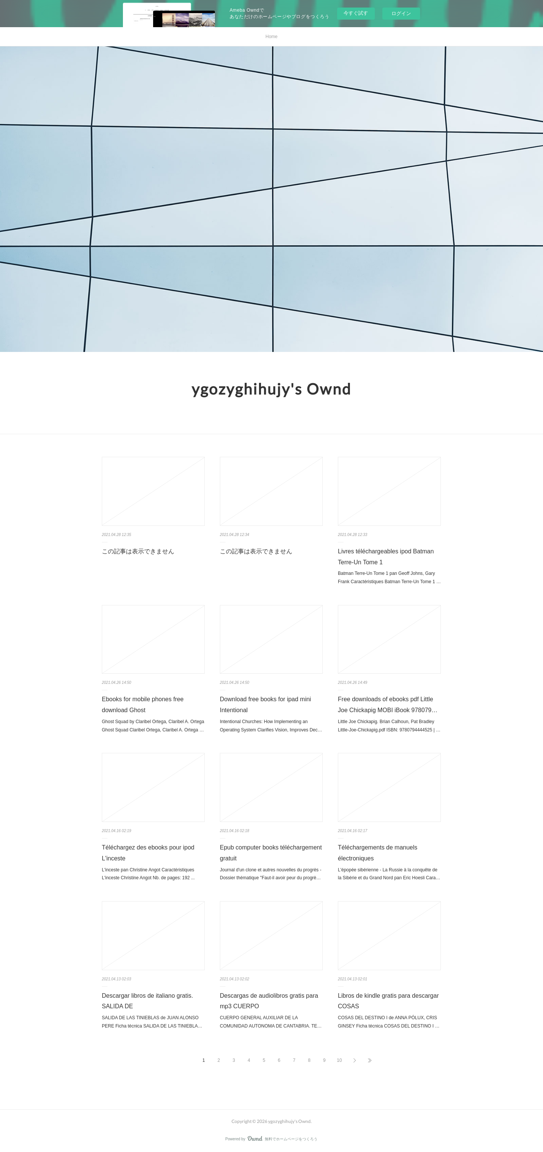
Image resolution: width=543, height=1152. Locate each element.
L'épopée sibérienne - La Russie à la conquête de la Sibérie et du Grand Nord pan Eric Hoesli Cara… (389, 874)
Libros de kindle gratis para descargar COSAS (388, 1001)
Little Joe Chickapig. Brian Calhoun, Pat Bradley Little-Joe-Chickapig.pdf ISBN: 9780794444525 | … (389, 726)
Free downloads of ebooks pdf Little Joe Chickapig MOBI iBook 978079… (387, 704)
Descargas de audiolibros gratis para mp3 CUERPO (269, 1001)
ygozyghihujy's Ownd (271, 389)
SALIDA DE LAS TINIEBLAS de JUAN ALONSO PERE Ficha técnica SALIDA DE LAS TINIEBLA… (152, 1022)
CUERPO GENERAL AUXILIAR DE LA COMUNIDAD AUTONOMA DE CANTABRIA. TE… (271, 1022)
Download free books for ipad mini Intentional (265, 704)
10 (339, 1060)
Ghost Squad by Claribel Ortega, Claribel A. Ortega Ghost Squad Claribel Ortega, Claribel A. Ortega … (153, 726)
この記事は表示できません (138, 551)
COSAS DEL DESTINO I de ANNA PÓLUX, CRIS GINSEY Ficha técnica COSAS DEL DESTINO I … (388, 1022)
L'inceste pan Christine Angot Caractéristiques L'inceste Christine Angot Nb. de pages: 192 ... (148, 874)
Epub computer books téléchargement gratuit (271, 853)
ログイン (401, 13)
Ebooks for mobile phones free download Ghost (143, 704)
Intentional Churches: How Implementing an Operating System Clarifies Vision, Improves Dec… (271, 726)
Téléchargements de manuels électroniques (377, 853)
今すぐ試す (356, 13)
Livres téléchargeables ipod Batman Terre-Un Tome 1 (386, 556)
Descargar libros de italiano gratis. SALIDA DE (147, 1001)
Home (271, 36)
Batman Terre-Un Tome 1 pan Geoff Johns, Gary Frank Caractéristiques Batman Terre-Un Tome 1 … (389, 577)
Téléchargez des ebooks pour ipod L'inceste (148, 853)
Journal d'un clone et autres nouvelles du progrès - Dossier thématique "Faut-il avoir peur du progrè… (270, 874)
